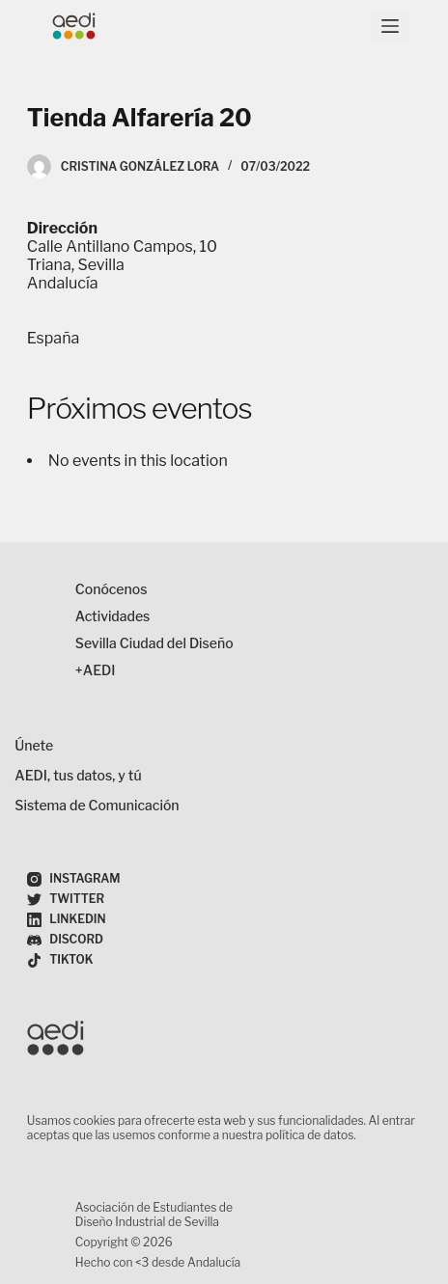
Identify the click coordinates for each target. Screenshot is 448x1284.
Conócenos (111, 589)
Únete (33, 745)
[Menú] (390, 26)
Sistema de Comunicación (96, 805)
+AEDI (95, 670)
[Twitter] (65, 899)
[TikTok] (60, 960)
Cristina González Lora (140, 166)
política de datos (309, 1135)
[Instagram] (74, 879)
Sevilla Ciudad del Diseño (154, 643)
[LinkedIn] (66, 920)
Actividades (113, 616)
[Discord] (65, 940)
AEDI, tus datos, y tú (77, 775)
